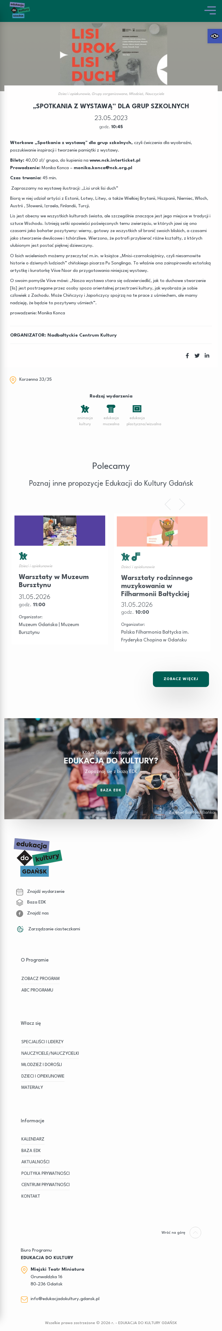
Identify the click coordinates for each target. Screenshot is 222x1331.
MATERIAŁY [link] (32, 1088)
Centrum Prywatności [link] (45, 1185)
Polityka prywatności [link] (45, 1174)
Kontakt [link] (30, 1196)
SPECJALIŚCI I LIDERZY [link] (42, 1042)
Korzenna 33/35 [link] (35, 379)
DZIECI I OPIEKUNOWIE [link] (42, 1076)
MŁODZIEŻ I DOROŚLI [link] (41, 1065)
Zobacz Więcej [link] (181, 679)
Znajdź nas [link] (32, 913)
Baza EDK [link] (111, 797)
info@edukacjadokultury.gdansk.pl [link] (65, 1299)
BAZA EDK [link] (31, 1151)
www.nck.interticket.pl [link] (115, 160)
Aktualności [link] (35, 1162)
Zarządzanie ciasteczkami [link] (48, 929)
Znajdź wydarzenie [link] (40, 891)
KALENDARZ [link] (33, 1139)
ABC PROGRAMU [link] (37, 990)
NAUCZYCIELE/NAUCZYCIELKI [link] (50, 1054)
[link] (215, 36)
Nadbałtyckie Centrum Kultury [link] (82, 335)
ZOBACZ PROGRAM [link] (40, 979)
